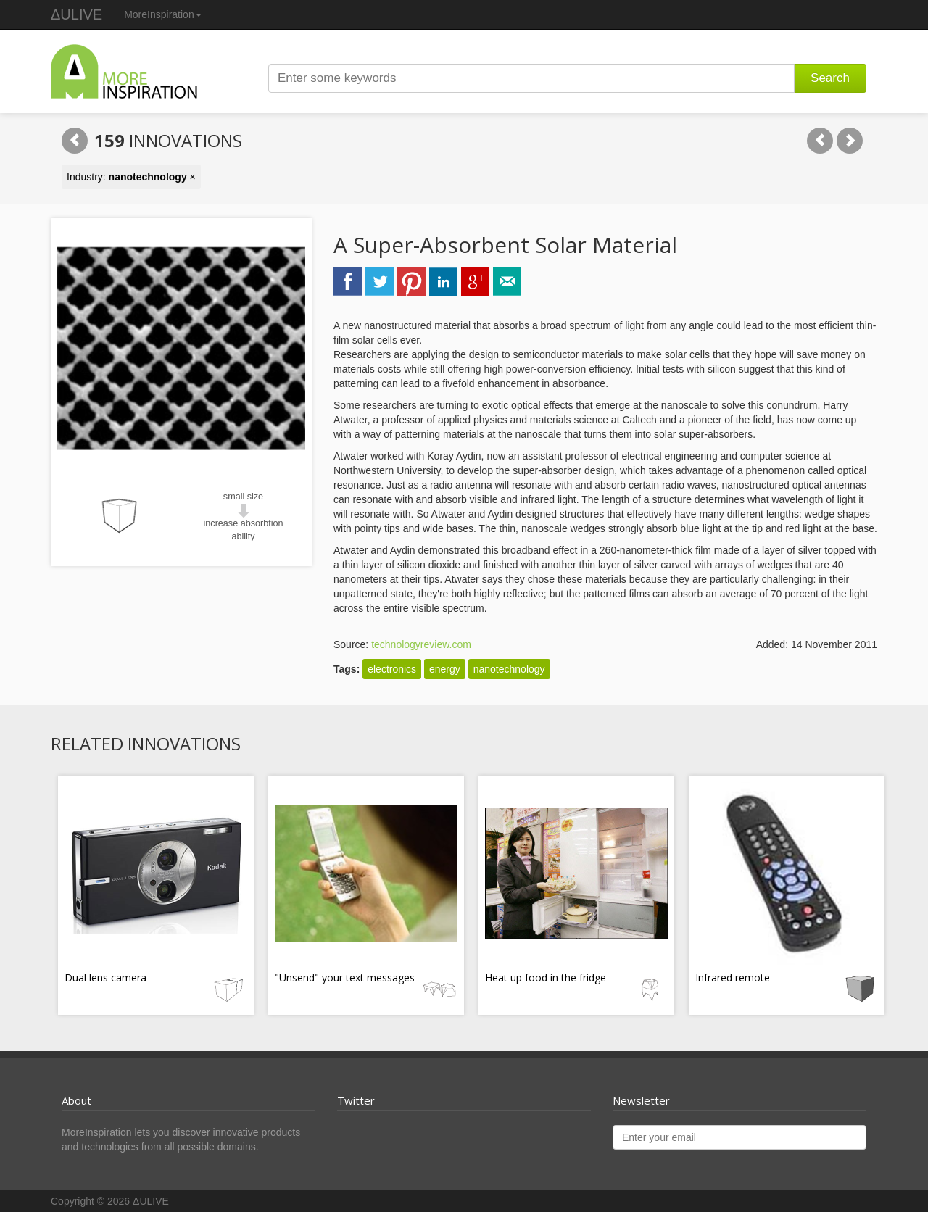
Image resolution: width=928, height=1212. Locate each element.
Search (830, 78)
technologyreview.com (421, 644)
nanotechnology (509, 669)
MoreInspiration (163, 14)
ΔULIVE (76, 14)
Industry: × (131, 177)
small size (243, 496)
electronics (392, 669)
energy (444, 669)
